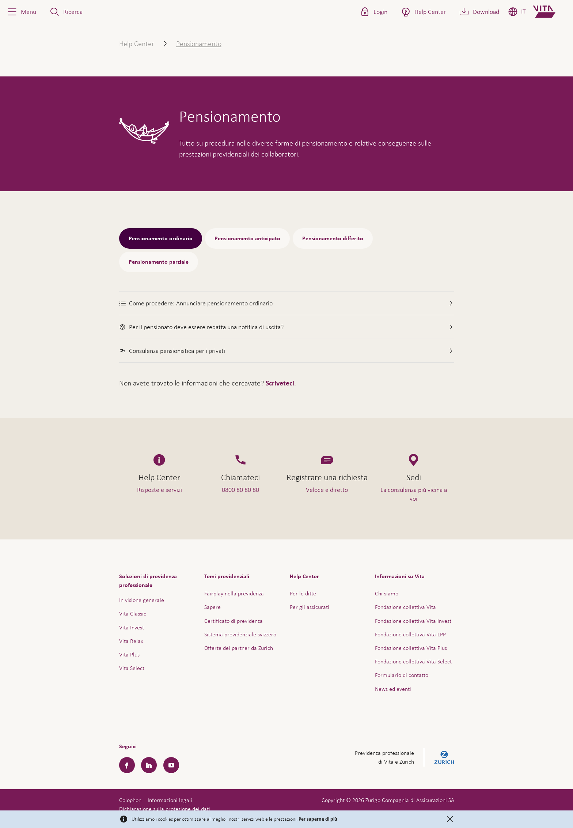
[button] (21, 11)
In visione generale (141, 600)
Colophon (130, 800)
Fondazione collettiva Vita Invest (413, 621)
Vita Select (131, 668)
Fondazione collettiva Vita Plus (411, 648)
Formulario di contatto (401, 675)
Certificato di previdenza (233, 621)
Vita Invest (131, 627)
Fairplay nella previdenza (234, 593)
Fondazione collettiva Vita (405, 607)
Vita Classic (132, 613)
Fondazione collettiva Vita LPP (410, 634)
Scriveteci (280, 383)
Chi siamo (386, 593)
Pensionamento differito (332, 238)
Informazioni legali (170, 800)
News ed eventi (393, 689)
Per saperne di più (318, 819)
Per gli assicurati (309, 607)
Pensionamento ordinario (161, 238)
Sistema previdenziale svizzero (240, 634)
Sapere (212, 607)
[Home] (550, 11)
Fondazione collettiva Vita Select (413, 661)
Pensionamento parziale (159, 262)
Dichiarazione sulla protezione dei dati (164, 809)
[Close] (449, 819)
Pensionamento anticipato (247, 238)
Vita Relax (131, 641)
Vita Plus (129, 654)
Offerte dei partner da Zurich (238, 648)
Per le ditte (303, 593)
